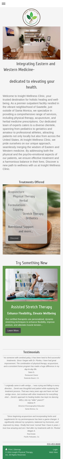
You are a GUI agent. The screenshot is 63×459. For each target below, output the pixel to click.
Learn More (13, 330)
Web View (53, 452)
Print (9, 449)
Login (55, 449)
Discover (14, 238)
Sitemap (17, 449)
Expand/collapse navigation (31, 3)
